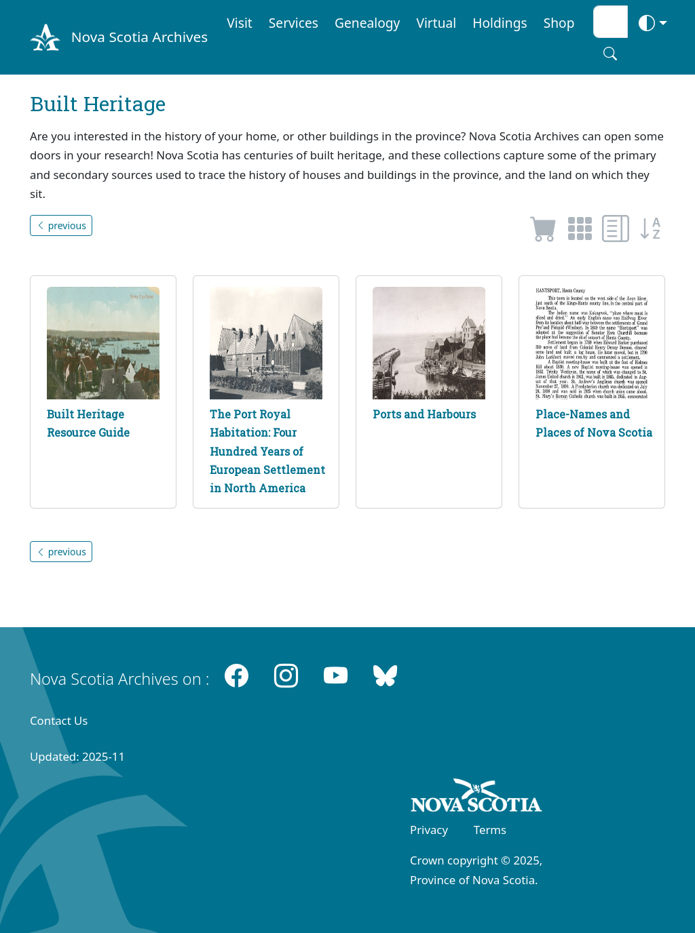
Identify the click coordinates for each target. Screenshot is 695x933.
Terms (490, 829)
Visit (239, 23)
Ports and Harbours (424, 414)
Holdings (499, 23)
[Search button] (610, 53)
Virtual (436, 23)
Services (293, 23)
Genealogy (367, 23)
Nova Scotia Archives (139, 36)
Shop (559, 23)
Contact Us (59, 720)
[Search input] (610, 21)
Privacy (429, 829)
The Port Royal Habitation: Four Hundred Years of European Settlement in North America (267, 451)
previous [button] (61, 225)
